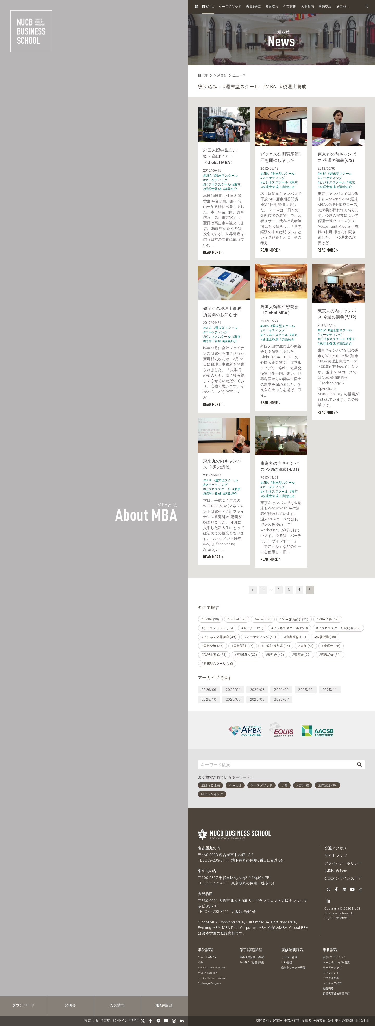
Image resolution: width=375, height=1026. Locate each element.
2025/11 (329, 689)
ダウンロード (23, 1005)
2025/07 (281, 699)
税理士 (364, 1020)
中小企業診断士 (346, 1020)
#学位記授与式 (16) (276, 646)
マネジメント (331, 972)
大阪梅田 (205, 894)
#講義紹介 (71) (330, 655)
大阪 (95, 1020)
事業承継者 (292, 1020)
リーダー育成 (289, 957)
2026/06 (209, 689)
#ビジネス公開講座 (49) (219, 637)
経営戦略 (328, 988)
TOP (203, 75)
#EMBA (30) (210, 619)
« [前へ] (252, 590)
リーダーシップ (332, 967)
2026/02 (281, 689)
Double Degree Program (212, 978)
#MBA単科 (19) (328, 619)
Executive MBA (207, 957)
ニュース (239, 75)
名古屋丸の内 (209, 848)
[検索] (359, 764)
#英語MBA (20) (246, 655)
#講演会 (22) (301, 655)
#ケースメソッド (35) (217, 628)
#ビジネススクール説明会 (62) (338, 628)
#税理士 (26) (331, 646)
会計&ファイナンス (334, 957)
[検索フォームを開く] (366, 7)
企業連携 (289, 6)
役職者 (306, 1020)
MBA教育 (220, 75)
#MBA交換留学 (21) (294, 619)
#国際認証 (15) (243, 646)
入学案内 (307, 6)
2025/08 (257, 699)
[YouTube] (166, 1021)
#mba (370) (263, 619)
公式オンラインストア (343, 878)
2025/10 (209, 699)
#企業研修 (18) (295, 637)
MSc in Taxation (207, 972)
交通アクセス (335, 848)
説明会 (70, 1005)
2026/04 (233, 689)
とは (208, 6)
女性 (330, 1020)
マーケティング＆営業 (336, 962)
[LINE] (158, 1021)
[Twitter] (143, 1021)
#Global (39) (237, 619)
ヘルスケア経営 (332, 983)
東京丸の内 (207, 871)
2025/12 (305, 689)
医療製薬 (319, 1020)
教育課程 (272, 6)
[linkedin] (182, 1021)
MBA (201, 962)
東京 (87, 1020)
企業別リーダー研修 (293, 967)
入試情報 (117, 1005)
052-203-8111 (217, 860)
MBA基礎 (286, 962)
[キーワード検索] (276, 764)
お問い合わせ (335, 871)
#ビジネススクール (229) (289, 628)
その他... (342, 6)
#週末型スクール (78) (217, 663)
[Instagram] (174, 1021)
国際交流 (324, 6)
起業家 (278, 1020)
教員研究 (253, 6)
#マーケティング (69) (260, 637)
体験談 (164, 1006)
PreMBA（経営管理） (252, 962)
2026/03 (257, 689)
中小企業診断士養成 (252, 957)
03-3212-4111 (217, 883)
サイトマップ (335, 855)
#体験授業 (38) (325, 637)
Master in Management (212, 967)
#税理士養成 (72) (214, 655)
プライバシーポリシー (343, 863)
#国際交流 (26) (212, 646)
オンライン (120, 1020)
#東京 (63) (306, 646)
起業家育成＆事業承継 (336, 993)
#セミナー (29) (252, 628)
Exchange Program (209, 983)
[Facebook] (150, 1021)
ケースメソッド (230, 6)
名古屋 (105, 1020)
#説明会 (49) (274, 655)
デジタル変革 (331, 978)
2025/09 (233, 699)
